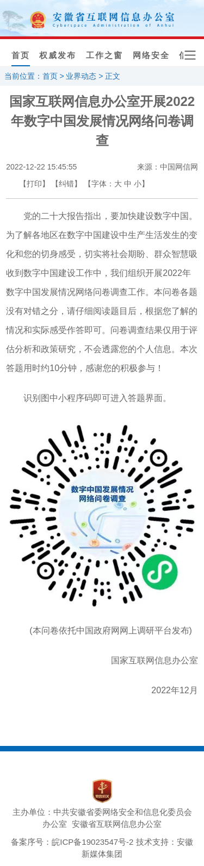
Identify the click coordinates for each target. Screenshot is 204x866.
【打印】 (34, 183)
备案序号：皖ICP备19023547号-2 (72, 841)
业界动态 (81, 76)
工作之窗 (104, 55)
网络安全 (151, 55)
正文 (112, 76)
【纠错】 (66, 183)
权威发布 (57, 55)
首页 (20, 55)
